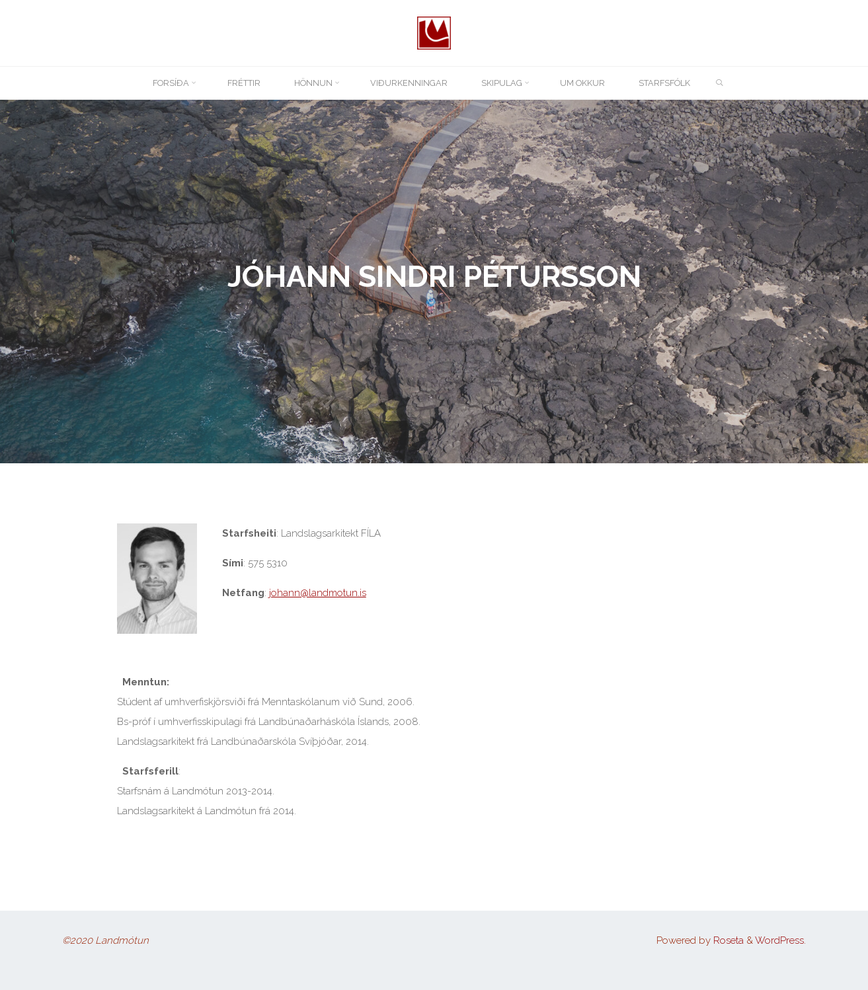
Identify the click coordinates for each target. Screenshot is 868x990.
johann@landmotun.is (317, 593)
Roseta (727, 940)
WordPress (779, 940)
